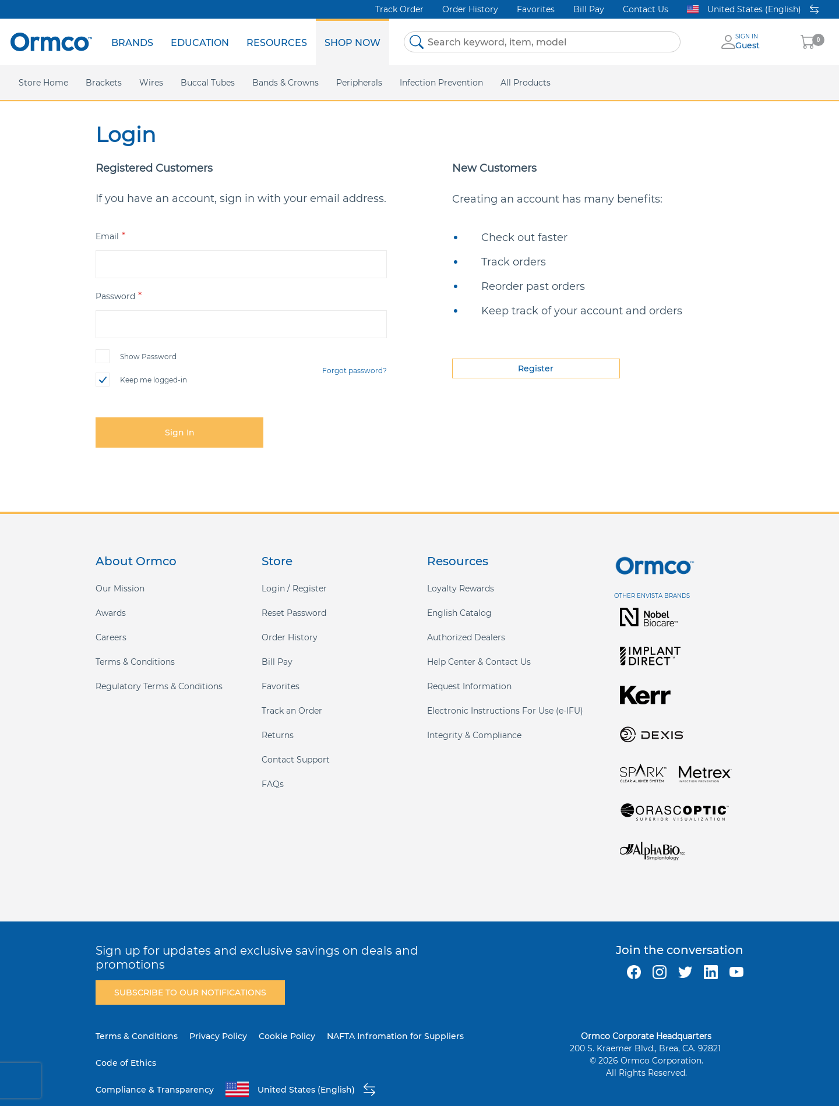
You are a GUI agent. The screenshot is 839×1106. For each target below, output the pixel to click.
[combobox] (542, 41)
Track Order (399, 9)
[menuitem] (132, 42)
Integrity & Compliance (474, 735)
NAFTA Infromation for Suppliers (395, 1036)
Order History (470, 9)
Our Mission (120, 588)
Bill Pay (588, 9)
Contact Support (296, 759)
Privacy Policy (218, 1036)
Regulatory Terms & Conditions (159, 686)
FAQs (273, 784)
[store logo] (51, 42)
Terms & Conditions (135, 662)
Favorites (536, 9)
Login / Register (294, 588)
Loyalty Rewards (460, 588)
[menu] (246, 42)
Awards (111, 613)
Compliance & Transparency (155, 1089)
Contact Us (645, 9)
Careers (111, 637)
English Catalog (459, 613)
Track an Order (292, 711)
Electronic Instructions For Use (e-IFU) (505, 711)
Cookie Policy (287, 1036)
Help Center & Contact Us (479, 662)
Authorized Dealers (466, 637)
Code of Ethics (126, 1063)
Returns (278, 735)
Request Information (469, 686)
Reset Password (294, 613)
